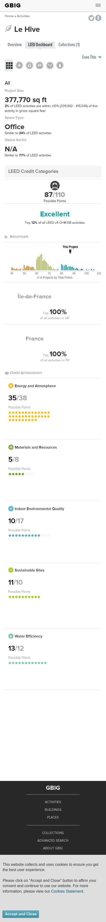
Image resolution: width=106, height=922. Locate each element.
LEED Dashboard (40, 44)
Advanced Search (52, 840)
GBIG (13, 5)
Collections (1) (69, 44)
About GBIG (53, 848)
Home (9, 16)
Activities (23, 16)
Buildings (53, 810)
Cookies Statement (67, 891)
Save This (91, 57)
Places (53, 817)
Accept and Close (21, 914)
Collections (53, 833)
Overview (15, 44)
